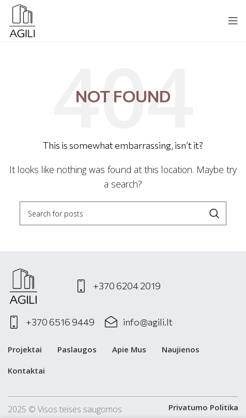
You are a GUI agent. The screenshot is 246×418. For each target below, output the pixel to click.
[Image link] (23, 285)
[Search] (123, 213)
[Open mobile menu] (233, 20)
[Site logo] (22, 19)
